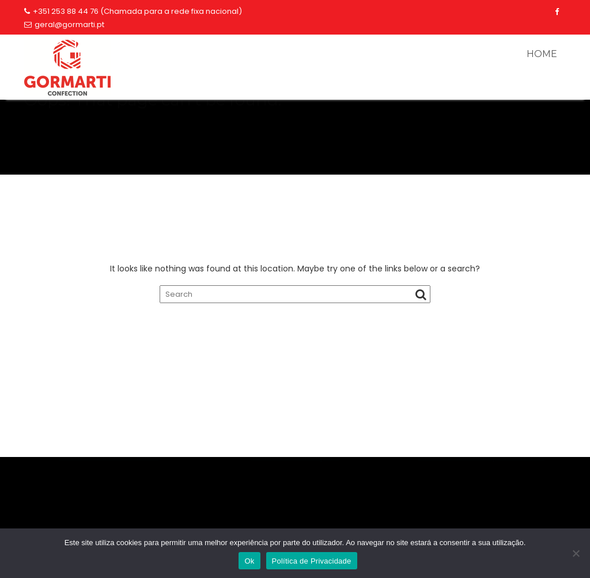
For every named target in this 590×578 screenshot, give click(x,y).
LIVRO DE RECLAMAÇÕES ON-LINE (481, 492)
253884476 (481, 458)
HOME (542, 53)
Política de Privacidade (311, 561)
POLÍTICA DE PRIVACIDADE (109, 492)
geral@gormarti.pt (64, 24)
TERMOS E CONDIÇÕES (295, 492)
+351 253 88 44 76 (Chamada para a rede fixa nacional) (133, 11)
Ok (249, 561)
